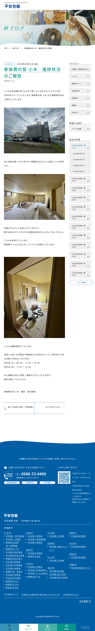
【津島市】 (73, 555)
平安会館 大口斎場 (56, 537)
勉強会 (81, 105)
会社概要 (85, 602)
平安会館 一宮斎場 (13, 540)
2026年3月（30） (79, 159)
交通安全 (81, 98)
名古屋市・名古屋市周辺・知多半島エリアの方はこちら (40, 595)
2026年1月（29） (79, 171)
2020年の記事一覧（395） (81, 227)
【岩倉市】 (29, 550)
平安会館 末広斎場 (13, 579)
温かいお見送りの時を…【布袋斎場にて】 (19, 408)
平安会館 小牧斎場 (34, 568)
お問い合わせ (28, 627)
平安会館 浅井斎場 (13, 575)
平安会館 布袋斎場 (34, 543)
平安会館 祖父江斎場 (57, 575)
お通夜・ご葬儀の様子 (81, 69)
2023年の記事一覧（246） (81, 199)
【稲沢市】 (51, 568)
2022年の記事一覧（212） (81, 208)
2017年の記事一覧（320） (81, 255)
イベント (81, 77)
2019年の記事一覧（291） (81, 237)
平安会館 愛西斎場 (78, 537)
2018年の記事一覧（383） (81, 246)
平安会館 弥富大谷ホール (81, 568)
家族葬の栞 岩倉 (33, 557)
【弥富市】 (73, 565)
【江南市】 (29, 534)
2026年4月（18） (79, 153)
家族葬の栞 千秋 (12, 585)
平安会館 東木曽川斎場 (15, 556)
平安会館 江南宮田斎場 (36, 540)
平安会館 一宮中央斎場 (15, 537)
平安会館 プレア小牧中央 (37, 574)
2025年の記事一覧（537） (81, 180)
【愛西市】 (73, 534)
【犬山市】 (51, 558)
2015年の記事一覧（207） (81, 274)
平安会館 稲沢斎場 (56, 572)
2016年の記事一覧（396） (81, 265)
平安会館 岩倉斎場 (34, 554)
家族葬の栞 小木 (33, 577)
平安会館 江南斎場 (34, 537)
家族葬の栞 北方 (12, 582)
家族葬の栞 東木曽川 (14, 559)
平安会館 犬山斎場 (56, 561)
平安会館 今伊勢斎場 (14, 566)
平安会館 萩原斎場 (13, 562)
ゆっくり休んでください (54, 407)
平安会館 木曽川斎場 (14, 553)
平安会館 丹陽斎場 (13, 569)
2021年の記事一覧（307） (81, 218)
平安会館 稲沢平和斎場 (58, 578)
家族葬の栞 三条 (12, 550)
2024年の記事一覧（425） (81, 189)
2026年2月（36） (79, 165)
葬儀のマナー (81, 84)
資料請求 (47, 627)
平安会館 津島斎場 (78, 558)
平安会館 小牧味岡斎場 (36, 571)
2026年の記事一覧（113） (81, 147)
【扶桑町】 (51, 544)
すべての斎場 (81, 129)
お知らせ (81, 113)
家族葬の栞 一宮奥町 (14, 572)
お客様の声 (81, 91)
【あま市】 (72, 544)
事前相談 (66, 627)
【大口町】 (51, 534)
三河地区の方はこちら (71, 595)
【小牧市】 (29, 564)
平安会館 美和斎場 (78, 547)
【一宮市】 (7, 534)
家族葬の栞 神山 (12, 588)
